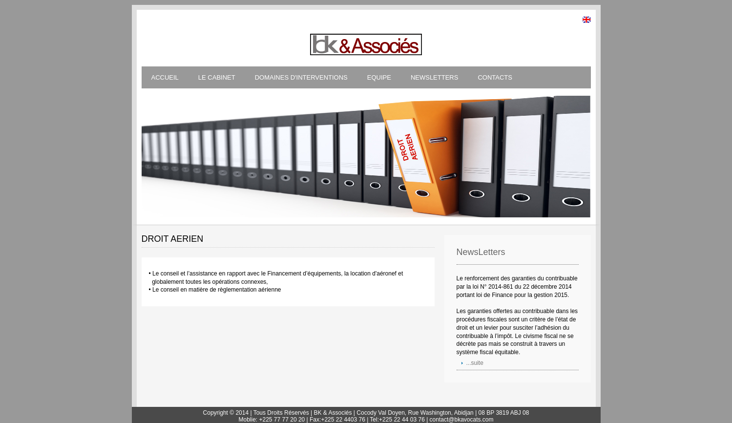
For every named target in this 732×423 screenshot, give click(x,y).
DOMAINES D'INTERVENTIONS (301, 77)
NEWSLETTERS (435, 77)
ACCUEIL (165, 77)
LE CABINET (216, 77)
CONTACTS (495, 77)
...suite (474, 363)
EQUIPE (379, 77)
